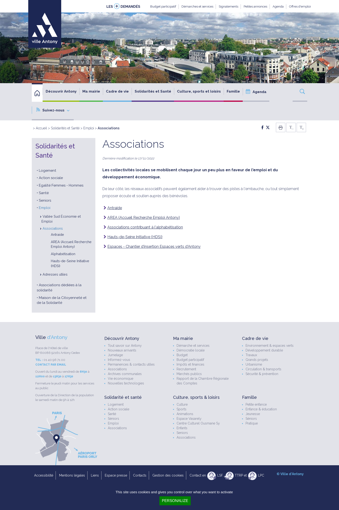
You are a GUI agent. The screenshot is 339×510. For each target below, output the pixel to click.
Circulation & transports (263, 369)
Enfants (182, 428)
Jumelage (115, 355)
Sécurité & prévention (262, 374)
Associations (53, 228)
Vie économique (120, 378)
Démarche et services (193, 345)
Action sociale (51, 178)
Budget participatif (163, 6)
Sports (181, 409)
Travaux (251, 355)
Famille (233, 91)
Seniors (45, 200)
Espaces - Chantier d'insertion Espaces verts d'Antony (154, 246)
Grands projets (257, 360)
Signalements (228, 6)
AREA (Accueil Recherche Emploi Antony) (143, 217)
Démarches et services (197, 6)
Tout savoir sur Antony (125, 345)
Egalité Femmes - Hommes (61, 185)
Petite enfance (256, 404)
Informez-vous (119, 360)
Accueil (41, 128)
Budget (182, 355)
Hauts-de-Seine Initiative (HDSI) (134, 237)
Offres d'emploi (300, 6)
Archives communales (125, 374)
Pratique (252, 423)
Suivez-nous (52, 110)
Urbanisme (254, 364)
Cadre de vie (117, 91)
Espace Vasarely (189, 418)
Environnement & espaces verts (270, 345)
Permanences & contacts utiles (131, 364)
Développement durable (264, 350)
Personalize (175, 501)
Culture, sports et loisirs (199, 91)
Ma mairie (91, 91)
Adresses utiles (55, 274)
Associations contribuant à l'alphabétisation (145, 227)
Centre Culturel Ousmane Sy (198, 423)
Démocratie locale (191, 350)
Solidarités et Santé (153, 91)
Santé (44, 193)
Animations (185, 414)
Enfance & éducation (261, 409)
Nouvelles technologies (126, 383)
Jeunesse (253, 414)
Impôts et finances (190, 364)
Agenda (278, 6)
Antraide (57, 235)
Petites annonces (255, 6)
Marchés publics (189, 374)
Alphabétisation (63, 254)
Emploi (88, 128)
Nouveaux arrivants (122, 350)
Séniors (113, 418)
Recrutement (186, 369)
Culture (182, 404)
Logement (47, 170)
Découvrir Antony (61, 91)
